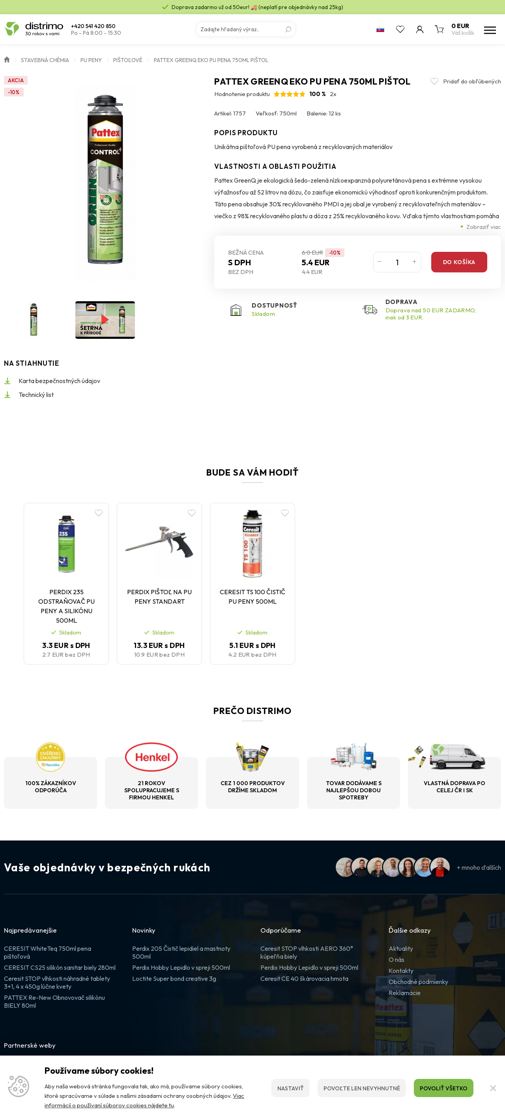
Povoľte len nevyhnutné (362, 1088)
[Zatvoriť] (493, 1088)
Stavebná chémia (45, 60)
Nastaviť (290, 1088)
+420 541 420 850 (93, 26)
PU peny (91, 60)
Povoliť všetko (444, 1088)
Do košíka (459, 262)
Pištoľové (127, 60)
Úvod (6, 59)
